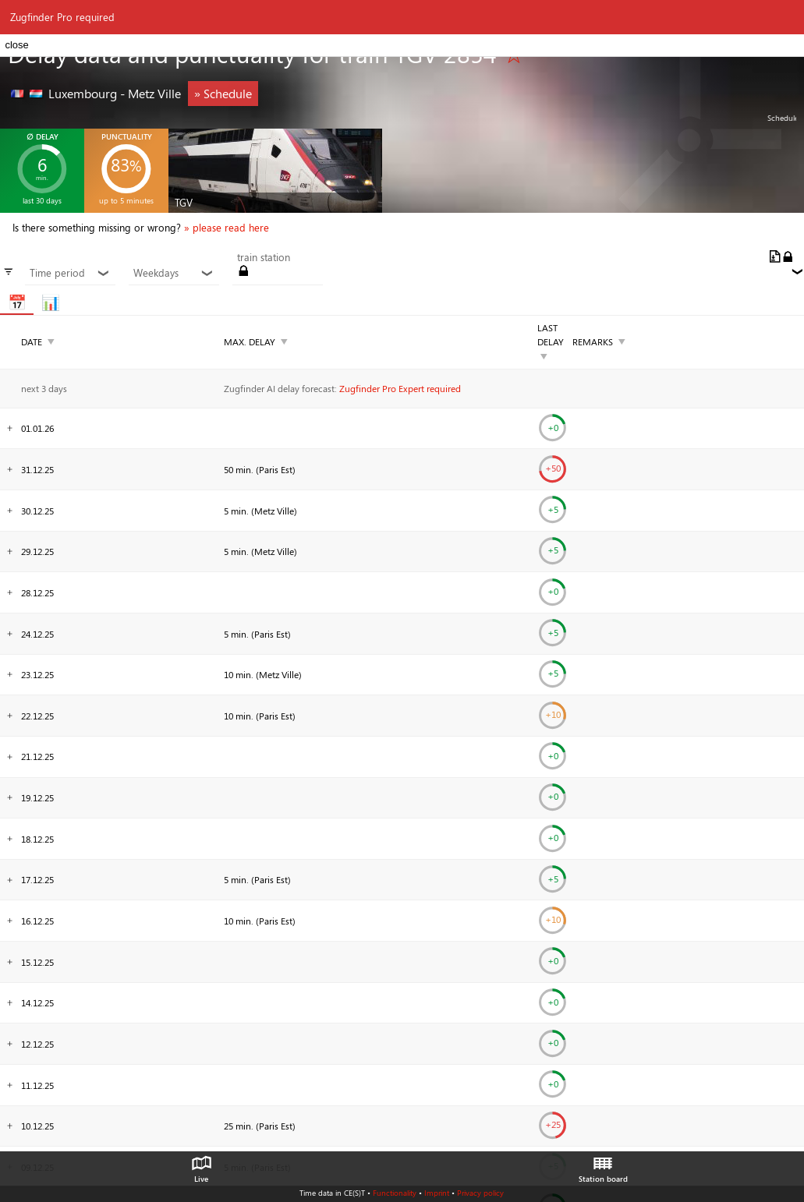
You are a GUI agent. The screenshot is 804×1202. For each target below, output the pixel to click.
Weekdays (173, 273)
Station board (603, 1165)
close (16, 45)
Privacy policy (480, 1192)
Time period (70, 273)
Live (201, 1165)
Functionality (394, 1192)
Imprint (436, 1192)
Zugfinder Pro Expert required (400, 388)
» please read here (226, 228)
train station (263, 257)
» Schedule (223, 93)
